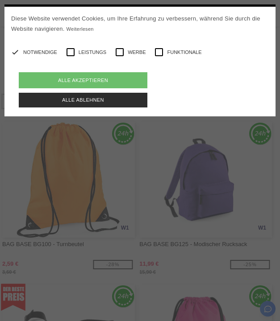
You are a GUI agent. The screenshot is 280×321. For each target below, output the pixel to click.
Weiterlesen (80, 29)
